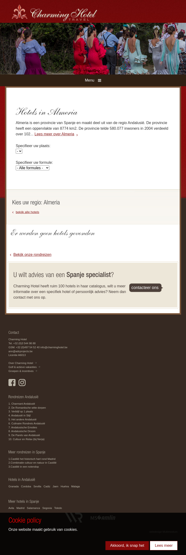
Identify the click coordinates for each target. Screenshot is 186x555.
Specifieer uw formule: (34, 162)
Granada (13, 486)
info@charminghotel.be (53, 347)
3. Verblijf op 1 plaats (20, 411)
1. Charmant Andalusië (21, 403)
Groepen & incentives (21, 371)
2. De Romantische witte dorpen (27, 407)
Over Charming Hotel (20, 363)
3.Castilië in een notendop (23, 466)
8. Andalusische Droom (21, 431)
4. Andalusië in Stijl (19, 415)
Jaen (55, 486)
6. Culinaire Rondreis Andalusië (26, 423)
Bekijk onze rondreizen (32, 255)
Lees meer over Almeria (54, 134)
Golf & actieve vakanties (22, 367)
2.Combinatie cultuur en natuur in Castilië (32, 462)
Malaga (75, 486)
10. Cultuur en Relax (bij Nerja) (26, 439)
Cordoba (26, 486)
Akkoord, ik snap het (127, 545)
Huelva (65, 486)
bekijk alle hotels (27, 212)
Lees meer (164, 545)
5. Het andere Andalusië (22, 419)
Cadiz (46, 486)
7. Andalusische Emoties (22, 427)
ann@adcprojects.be (20, 351)
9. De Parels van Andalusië (24, 435)
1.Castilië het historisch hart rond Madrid (31, 458)
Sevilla (37, 486)
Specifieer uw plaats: (33, 146)
